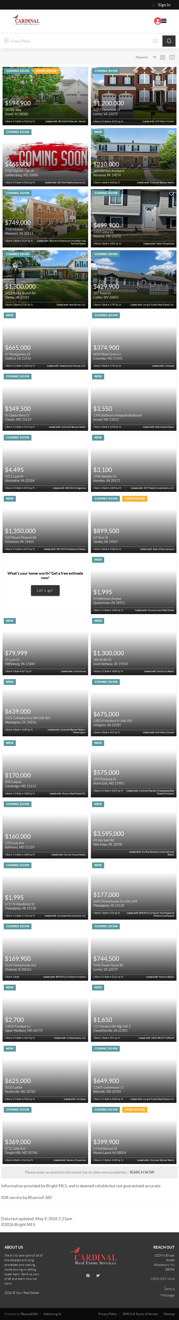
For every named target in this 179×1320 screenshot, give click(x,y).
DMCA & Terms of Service (140, 1314)
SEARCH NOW (142, 1172)
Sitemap (169, 1314)
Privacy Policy (107, 1314)
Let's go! (45, 590)
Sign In (160, 5)
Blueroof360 (29, 1314)
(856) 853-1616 (163, 1279)
